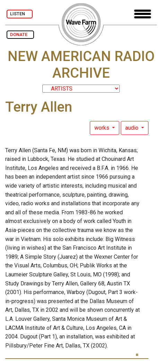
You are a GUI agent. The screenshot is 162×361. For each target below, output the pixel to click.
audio (132, 127)
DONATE (20, 34)
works (102, 127)
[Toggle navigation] (142, 14)
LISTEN (19, 13)
